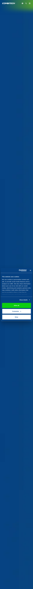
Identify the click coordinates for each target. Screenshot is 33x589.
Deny (16, 317)
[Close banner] (30, 270)
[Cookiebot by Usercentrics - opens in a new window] (19, 270)
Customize (16, 311)
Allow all (16, 305)
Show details (23, 300)
